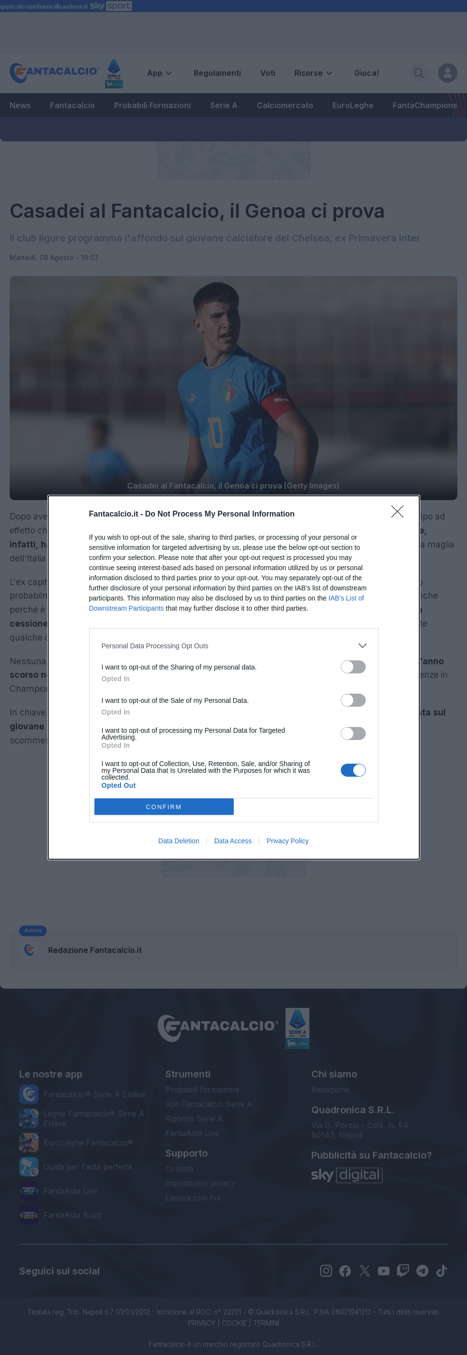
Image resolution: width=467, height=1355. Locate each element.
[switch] (353, 666)
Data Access (233, 841)
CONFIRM (164, 806)
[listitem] (234, 646)
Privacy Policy (287, 841)
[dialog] (233, 677)
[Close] (400, 514)
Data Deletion (179, 841)
